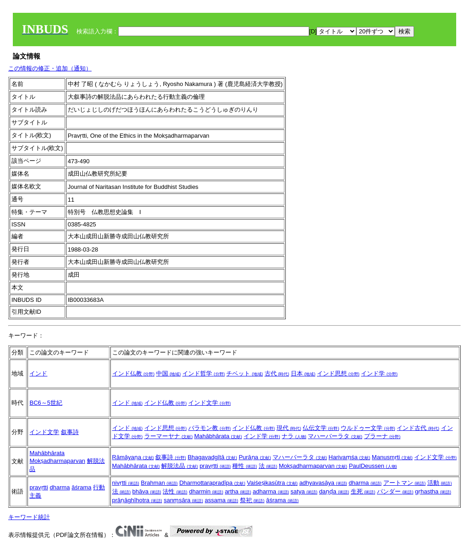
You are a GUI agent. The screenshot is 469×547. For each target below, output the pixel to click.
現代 (289, 427)
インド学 (379, 373)
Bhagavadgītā (212, 457)
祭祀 (252, 500)
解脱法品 (179, 465)
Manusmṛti (392, 457)
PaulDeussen (373, 465)
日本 (303, 373)
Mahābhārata (218, 436)
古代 (277, 373)
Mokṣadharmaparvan (57, 460)
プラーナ (382, 436)
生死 (363, 491)
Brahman (159, 482)
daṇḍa (334, 491)
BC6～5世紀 (45, 402)
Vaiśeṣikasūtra (272, 482)
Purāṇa (255, 457)
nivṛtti (125, 482)
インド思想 (338, 373)
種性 (244, 465)
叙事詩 (70, 432)
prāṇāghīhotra (137, 500)
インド (38, 373)
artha (238, 491)
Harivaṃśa (349, 457)
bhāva (146, 491)
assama (221, 500)
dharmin (206, 491)
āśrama (81, 487)
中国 (168, 373)
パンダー (395, 491)
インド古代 (418, 427)
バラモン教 (209, 427)
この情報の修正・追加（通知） (50, 68)
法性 (175, 491)
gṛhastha (433, 491)
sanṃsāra (183, 500)
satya (303, 491)
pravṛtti (215, 465)
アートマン (404, 482)
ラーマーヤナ (168, 436)
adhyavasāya (323, 482)
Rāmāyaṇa (133, 457)
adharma (271, 491)
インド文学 (209, 402)
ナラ (294, 436)
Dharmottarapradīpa (212, 482)
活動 (439, 482)
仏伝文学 (321, 427)
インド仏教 (133, 373)
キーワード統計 (29, 517)
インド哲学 (203, 373)
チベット (244, 373)
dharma (60, 487)
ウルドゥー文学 (368, 427)
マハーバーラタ (335, 436)
